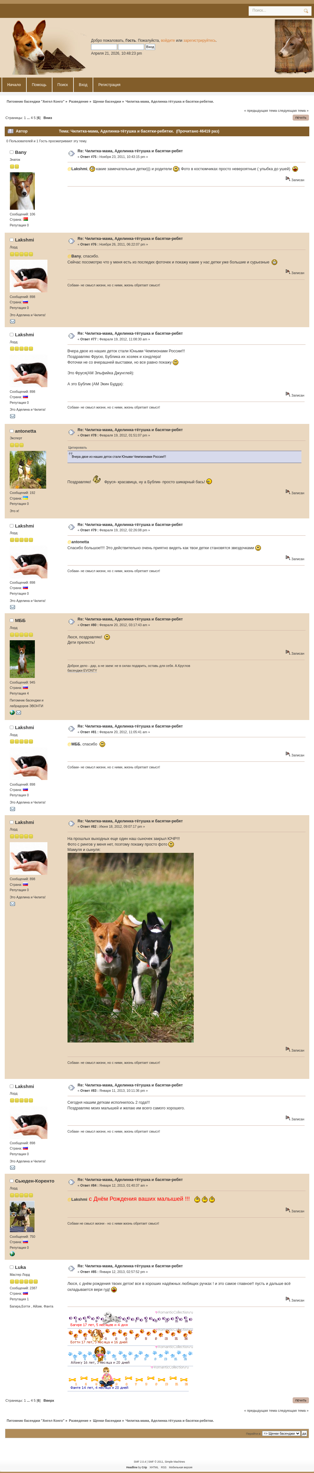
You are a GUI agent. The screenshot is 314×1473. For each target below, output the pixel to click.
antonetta (25, 431)
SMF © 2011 (155, 1461)
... (29, 118)
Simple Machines (175, 1461)
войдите (168, 40)
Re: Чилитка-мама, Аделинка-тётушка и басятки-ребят (130, 151)
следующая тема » (293, 110)
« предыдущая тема (260, 110)
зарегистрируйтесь (199, 40)
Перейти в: (253, 1433)
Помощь (39, 85)
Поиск (62, 85)
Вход (83, 85)
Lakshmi (24, 239)
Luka (20, 1267)
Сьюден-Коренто (35, 1180)
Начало (14, 85)
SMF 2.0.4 (140, 1461)
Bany (21, 152)
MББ (20, 620)
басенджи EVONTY (82, 670)
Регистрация (109, 85)
